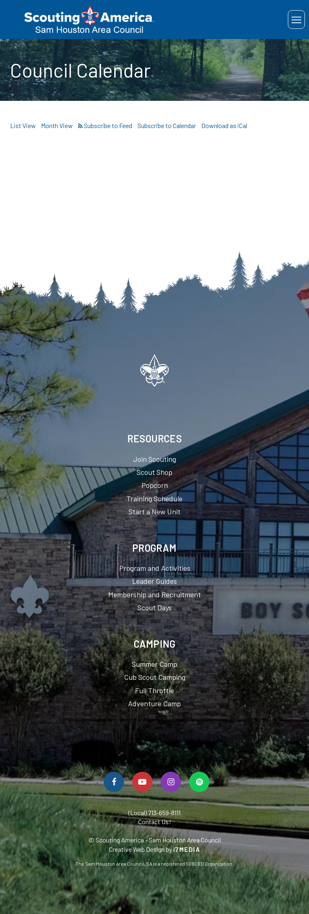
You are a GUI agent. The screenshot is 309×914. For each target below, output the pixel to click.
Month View (57, 125)
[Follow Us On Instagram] (171, 782)
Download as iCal (224, 125)
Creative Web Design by (154, 849)
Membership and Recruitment (154, 594)
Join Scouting (154, 459)
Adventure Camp (154, 703)
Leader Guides (154, 581)
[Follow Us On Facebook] (114, 782)
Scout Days (154, 607)
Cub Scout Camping (154, 676)
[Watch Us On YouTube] (142, 782)
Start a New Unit (154, 511)
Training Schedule (154, 498)
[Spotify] (199, 782)
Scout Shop (154, 472)
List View (23, 125)
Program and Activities (154, 568)
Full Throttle (154, 690)
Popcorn (154, 485)
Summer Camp (154, 663)
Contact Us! (154, 821)
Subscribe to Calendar (166, 125)
